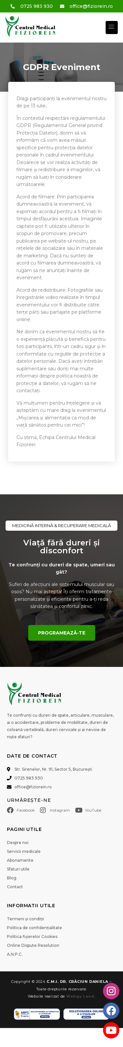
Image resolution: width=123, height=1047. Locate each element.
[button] (111, 27)
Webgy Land (80, 996)
